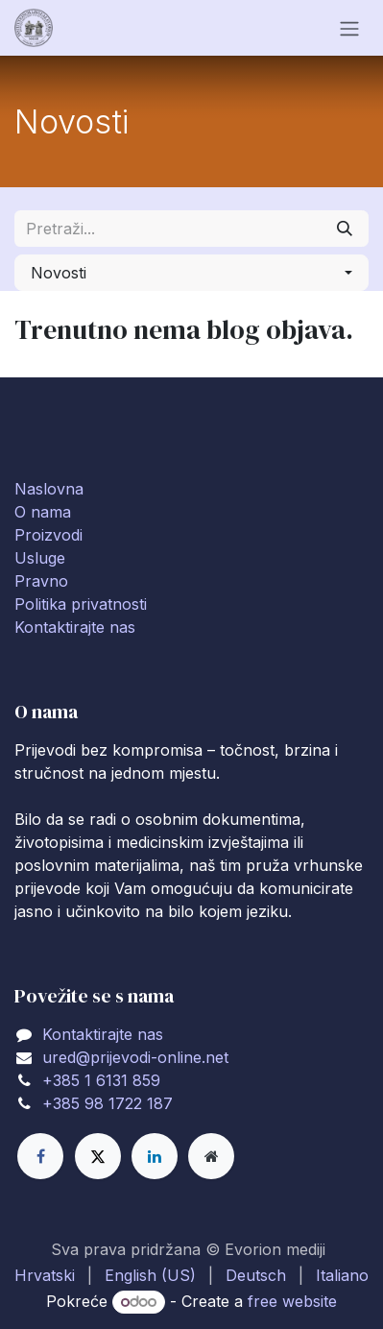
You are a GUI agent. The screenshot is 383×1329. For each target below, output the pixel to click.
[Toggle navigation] (349, 28)
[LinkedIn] (155, 1156)
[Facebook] (40, 1156)
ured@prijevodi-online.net (135, 1057)
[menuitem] (44, 1275)
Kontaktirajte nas (74, 627)
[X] (98, 1156)
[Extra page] (211, 1156)
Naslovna (49, 488)
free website (292, 1301)
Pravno (41, 581)
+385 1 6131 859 (101, 1080)
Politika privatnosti (80, 604)
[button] (191, 272)
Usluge (39, 558)
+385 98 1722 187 (107, 1103)
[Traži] (345, 228)
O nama (42, 511)
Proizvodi (48, 534)
